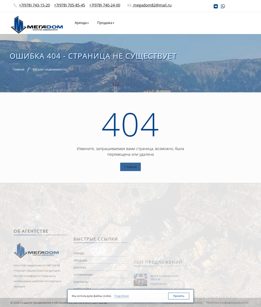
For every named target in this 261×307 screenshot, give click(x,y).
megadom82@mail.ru (152, 5)
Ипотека (179, 22)
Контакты (231, 22)
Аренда (82, 22)
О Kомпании (204, 22)
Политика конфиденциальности (227, 302)
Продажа (105, 22)
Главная (130, 167)
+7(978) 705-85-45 (69, 5)
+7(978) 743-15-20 (34, 5)
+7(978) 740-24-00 (104, 5)
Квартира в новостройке (143, 22)
